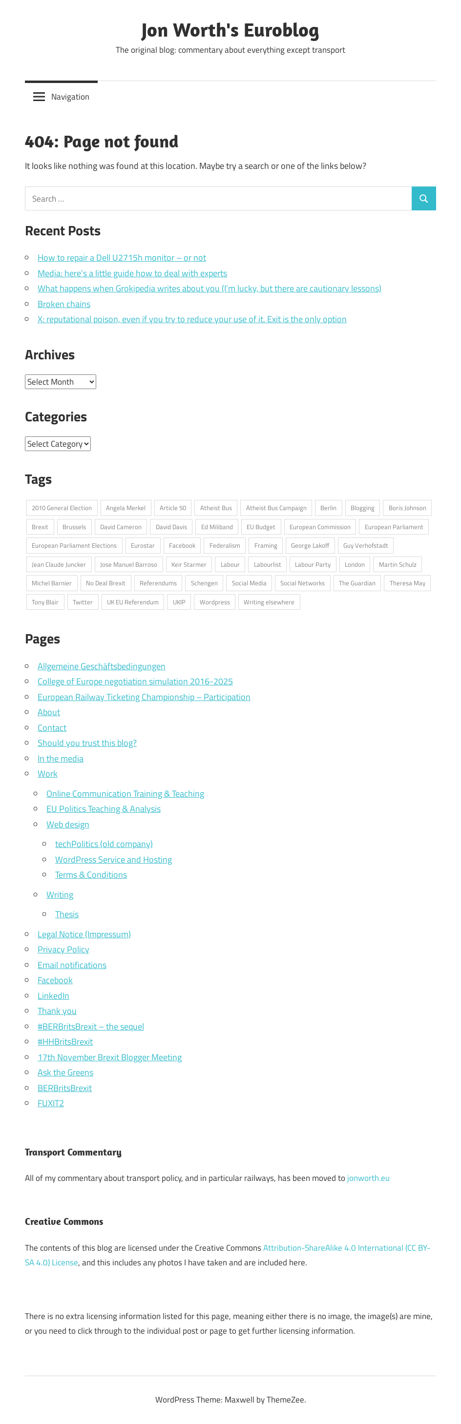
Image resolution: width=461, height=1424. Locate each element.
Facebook (55, 980)
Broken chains (64, 303)
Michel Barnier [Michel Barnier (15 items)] (52, 583)
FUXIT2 (51, 1103)
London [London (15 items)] (355, 564)
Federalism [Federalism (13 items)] (225, 545)
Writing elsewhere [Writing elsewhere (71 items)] (269, 602)
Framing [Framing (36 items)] (265, 545)
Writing (59, 894)
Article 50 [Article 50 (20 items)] (173, 508)
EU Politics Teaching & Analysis (103, 808)
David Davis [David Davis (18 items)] (171, 527)
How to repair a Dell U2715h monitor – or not (122, 257)
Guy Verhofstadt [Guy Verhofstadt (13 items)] (365, 545)
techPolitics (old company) (104, 843)
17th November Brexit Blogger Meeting (110, 1057)
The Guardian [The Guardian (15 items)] (357, 583)
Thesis (67, 914)
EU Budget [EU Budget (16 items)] (261, 527)
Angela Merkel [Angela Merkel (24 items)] (126, 508)
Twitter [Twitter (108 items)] (83, 602)
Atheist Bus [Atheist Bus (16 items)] (216, 508)
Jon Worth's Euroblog (230, 29)
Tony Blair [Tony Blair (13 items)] (45, 602)
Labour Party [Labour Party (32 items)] (313, 564)
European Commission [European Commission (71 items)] (320, 527)
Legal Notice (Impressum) (84, 934)
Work (48, 773)
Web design (67, 824)
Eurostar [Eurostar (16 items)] (143, 545)
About (49, 712)
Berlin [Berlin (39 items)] (328, 508)
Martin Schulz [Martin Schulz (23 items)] (398, 564)
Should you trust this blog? (87, 742)
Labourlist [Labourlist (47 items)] (267, 564)
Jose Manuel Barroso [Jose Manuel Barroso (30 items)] (128, 564)
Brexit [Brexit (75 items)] (40, 527)
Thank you (57, 1010)
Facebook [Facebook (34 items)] (182, 545)
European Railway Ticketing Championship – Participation (144, 696)
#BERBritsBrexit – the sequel (91, 1026)
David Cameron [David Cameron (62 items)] (121, 527)
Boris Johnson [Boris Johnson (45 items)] (407, 508)
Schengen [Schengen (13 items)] (204, 583)
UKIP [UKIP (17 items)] (179, 602)
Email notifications (72, 964)
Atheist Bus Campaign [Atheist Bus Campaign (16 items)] (276, 508)
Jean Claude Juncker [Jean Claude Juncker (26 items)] (59, 564)
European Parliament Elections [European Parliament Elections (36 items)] (74, 545)
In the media (61, 758)
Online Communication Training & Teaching (125, 793)
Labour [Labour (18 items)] (230, 564)
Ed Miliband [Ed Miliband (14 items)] (217, 527)
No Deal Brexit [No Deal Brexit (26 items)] (106, 583)
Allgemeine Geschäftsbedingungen (102, 666)
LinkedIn (53, 995)
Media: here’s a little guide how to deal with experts (132, 273)
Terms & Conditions (91, 874)
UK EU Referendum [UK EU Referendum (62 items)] (133, 602)
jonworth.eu (368, 1178)
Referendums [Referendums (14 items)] (158, 583)
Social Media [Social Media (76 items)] (249, 583)
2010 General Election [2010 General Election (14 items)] (62, 508)
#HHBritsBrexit (65, 1041)
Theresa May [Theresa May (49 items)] (407, 583)
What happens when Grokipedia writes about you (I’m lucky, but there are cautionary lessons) (209, 288)
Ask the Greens (65, 1072)
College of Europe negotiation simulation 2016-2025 (135, 681)
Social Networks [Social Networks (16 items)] (302, 583)
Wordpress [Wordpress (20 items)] (215, 602)
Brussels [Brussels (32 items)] (74, 527)
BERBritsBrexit (65, 1087)
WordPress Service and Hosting (113, 859)
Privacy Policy (63, 949)
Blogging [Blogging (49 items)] (363, 508)
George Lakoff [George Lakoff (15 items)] (310, 545)
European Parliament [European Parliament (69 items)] (394, 527)
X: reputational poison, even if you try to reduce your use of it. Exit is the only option (192, 319)
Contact (52, 727)
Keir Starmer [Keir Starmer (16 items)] (189, 564)
